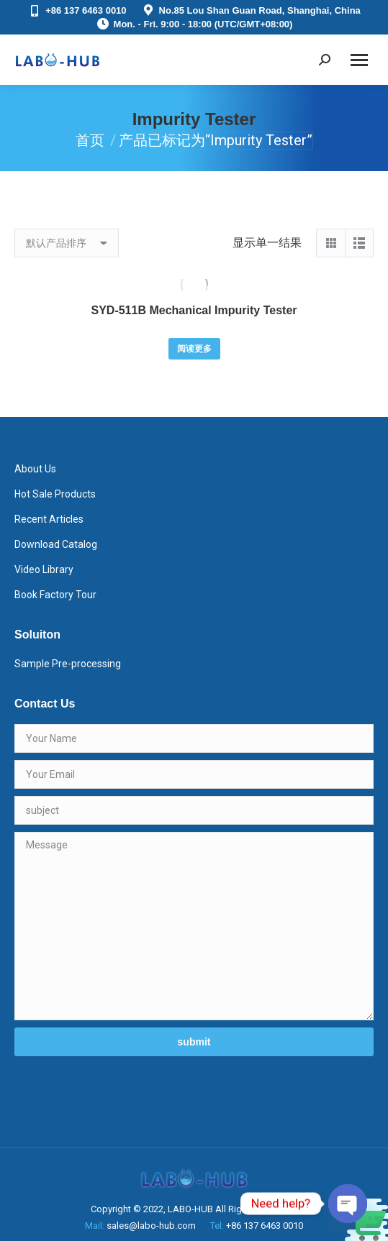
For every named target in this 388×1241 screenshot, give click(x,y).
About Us (35, 469)
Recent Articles (49, 519)
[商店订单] (66, 243)
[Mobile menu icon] (359, 60)
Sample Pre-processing (67, 663)
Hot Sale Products (55, 494)
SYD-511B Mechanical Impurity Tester (194, 310)
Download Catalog (55, 544)
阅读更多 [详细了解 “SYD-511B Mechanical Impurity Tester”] (194, 349)
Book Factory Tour (55, 594)
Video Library (43, 569)
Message (194, 926)
